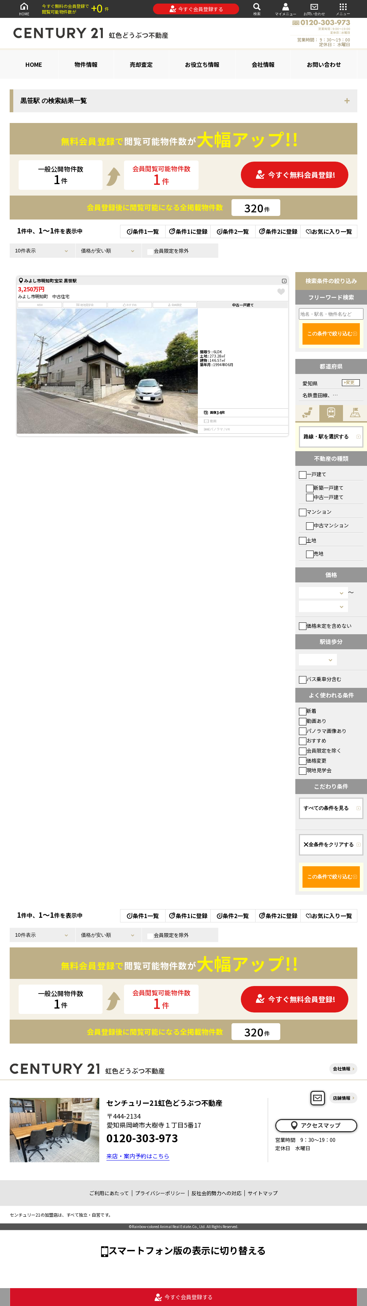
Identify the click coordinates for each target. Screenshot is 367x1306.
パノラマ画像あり (323, 730)
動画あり (313, 720)
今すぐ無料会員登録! (295, 174)
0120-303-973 (142, 1137)
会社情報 (263, 64)
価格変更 (313, 760)
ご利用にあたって (109, 1193)
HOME (24, 8)
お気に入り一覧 (329, 231)
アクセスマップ (315, 1125)
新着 (307, 710)
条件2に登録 (277, 231)
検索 (257, 9)
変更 (350, 382)
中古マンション (327, 525)
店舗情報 (341, 1098)
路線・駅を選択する (326, 436)
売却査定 (141, 64)
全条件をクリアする (329, 844)
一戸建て (313, 474)
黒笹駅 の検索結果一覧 (53, 100)
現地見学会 (315, 770)
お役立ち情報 (202, 64)
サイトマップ (263, 1193)
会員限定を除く (320, 750)
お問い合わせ (314, 9)
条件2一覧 (233, 231)
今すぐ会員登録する (196, 9)
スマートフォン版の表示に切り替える (187, 1250)
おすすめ (313, 740)
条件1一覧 (143, 231)
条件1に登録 (188, 231)
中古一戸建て (325, 497)
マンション (315, 511)
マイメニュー (285, 9)
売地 (315, 553)
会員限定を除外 (168, 251)
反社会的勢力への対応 (216, 1193)
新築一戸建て (325, 487)
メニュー (343, 9)
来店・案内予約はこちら (138, 1156)
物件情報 (86, 64)
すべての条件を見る (326, 808)
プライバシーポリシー (160, 1193)
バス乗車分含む (320, 678)
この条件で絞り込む (329, 333)
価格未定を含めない (325, 625)
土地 (307, 540)
